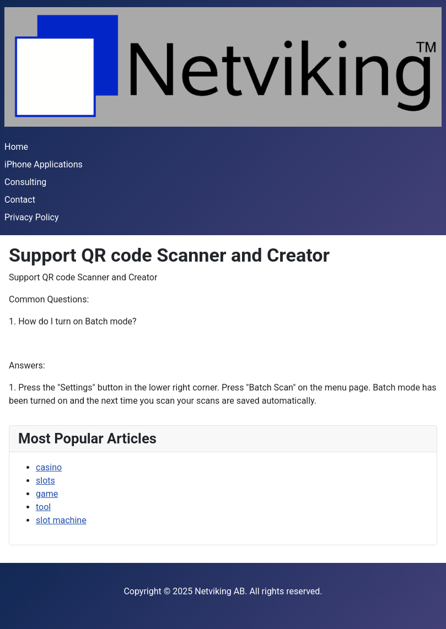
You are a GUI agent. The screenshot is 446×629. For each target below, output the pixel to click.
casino (49, 467)
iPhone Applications (43, 164)
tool (43, 507)
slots (45, 480)
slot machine (61, 520)
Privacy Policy (31, 217)
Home (16, 147)
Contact (19, 199)
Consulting (25, 182)
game (47, 494)
